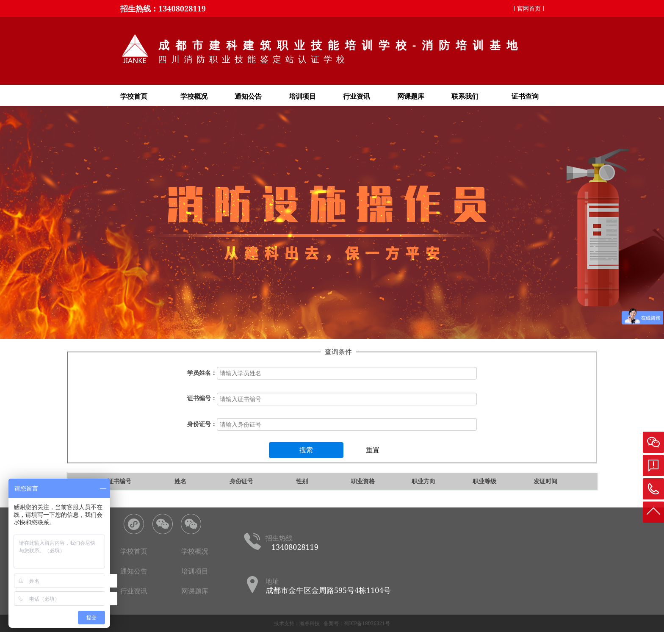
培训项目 (302, 96)
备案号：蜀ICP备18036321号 (357, 623)
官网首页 (529, 8)
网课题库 (410, 96)
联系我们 (465, 96)
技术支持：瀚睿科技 (297, 623)
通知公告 (248, 96)
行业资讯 (356, 96)
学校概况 (194, 96)
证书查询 (525, 96)
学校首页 (133, 96)
